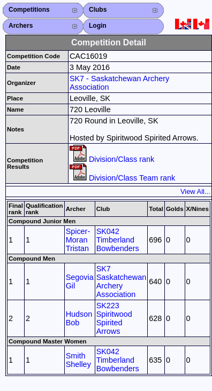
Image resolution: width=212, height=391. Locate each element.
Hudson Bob (79, 318)
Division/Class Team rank (122, 178)
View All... (195, 191)
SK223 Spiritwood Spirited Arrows (114, 318)
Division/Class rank (112, 159)
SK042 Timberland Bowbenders (117, 240)
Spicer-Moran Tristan (78, 240)
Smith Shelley (78, 360)
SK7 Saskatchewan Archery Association (121, 281)
